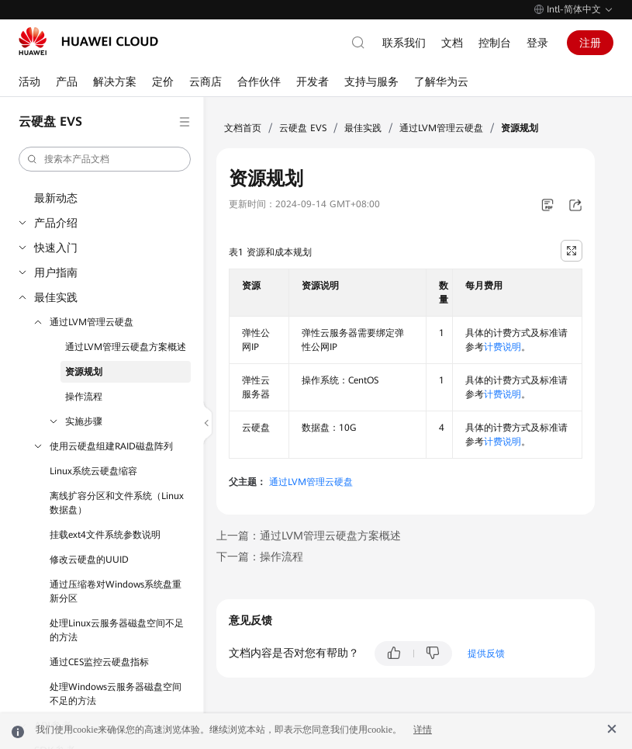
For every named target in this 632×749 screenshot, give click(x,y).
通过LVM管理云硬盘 (91, 322)
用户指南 (56, 272)
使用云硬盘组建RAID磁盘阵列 (111, 446)
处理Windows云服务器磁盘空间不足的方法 (115, 693)
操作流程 (83, 396)
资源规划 (83, 371)
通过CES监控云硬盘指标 (99, 662)
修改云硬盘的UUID (89, 559)
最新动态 (56, 198)
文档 (452, 42)
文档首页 (242, 128)
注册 (590, 42)
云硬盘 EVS (302, 128)
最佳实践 (56, 297)
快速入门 (56, 247)
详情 (422, 729)
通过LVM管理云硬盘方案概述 (125, 347)
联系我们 (404, 42)
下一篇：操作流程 (259, 556)
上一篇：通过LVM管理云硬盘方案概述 (308, 535)
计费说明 (502, 347)
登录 (537, 42)
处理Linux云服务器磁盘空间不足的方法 (117, 630)
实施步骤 (83, 421)
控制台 (494, 42)
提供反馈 (486, 653)
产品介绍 (56, 223)
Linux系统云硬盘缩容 (93, 471)
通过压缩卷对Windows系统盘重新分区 (115, 591)
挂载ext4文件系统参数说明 (105, 534)
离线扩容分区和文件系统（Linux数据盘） (117, 503)
